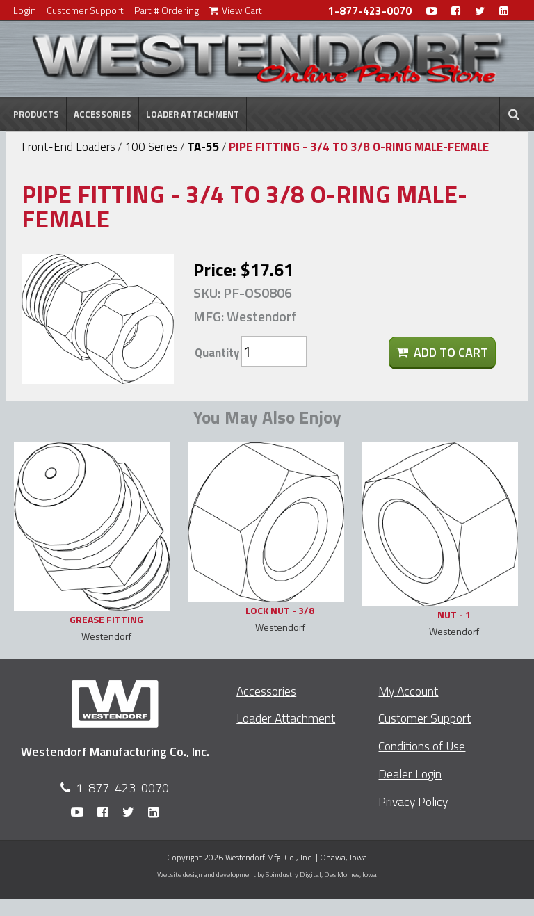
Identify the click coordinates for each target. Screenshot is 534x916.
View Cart (235, 10)
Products (36, 114)
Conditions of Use (421, 746)
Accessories (102, 114)
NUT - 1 (454, 614)
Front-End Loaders (68, 147)
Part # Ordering (166, 10)
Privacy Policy (413, 801)
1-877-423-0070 (370, 11)
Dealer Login (410, 773)
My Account (408, 691)
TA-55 (203, 147)
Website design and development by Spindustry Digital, (267, 874)
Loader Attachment (192, 114)
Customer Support (85, 10)
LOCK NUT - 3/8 (279, 610)
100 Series (151, 147)
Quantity (217, 353)
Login (24, 10)
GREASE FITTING (106, 619)
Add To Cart (442, 352)
